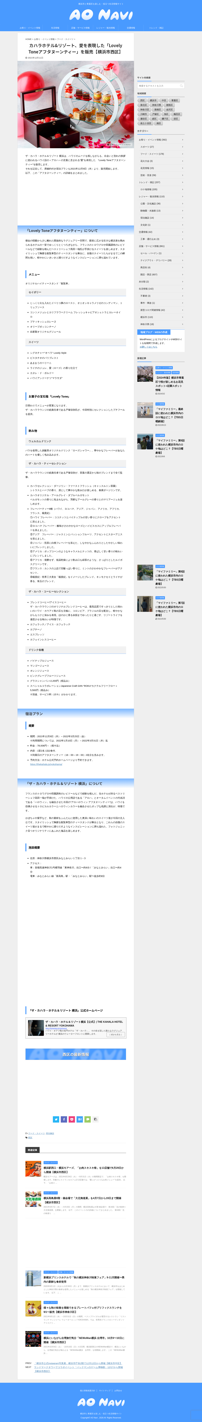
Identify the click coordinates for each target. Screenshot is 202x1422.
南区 (159, 123)
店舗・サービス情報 (80, 28)
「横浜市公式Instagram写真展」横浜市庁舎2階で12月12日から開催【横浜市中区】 (78, 1363)
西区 (30, 1137)
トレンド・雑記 (156, 28)
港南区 (157, 109)
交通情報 (131, 28)
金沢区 (169, 109)
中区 (164, 100)
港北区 (143, 105)
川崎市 (143, 114)
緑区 (154, 118)
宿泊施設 (50, 1133)
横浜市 (153, 100)
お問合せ (118, 1391)
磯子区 (165, 118)
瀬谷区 (143, 118)
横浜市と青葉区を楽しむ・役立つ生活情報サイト (101, 1414)
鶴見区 (177, 114)
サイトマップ (104, 1391)
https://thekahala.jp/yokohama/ (46, 764)
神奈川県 (156, 105)
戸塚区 (155, 114)
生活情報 (55, 28)
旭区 (166, 114)
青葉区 (174, 100)
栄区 (176, 118)
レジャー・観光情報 (105, 28)
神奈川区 (144, 109)
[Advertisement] (75, 200)
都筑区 (169, 105)
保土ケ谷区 (145, 123)
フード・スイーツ (36, 1133)
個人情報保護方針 (87, 1391)
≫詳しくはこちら (148, 347)
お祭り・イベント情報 (30, 28)
